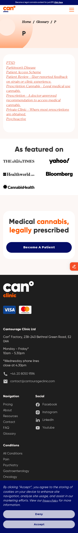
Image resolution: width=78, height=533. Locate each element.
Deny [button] (39, 513)
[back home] (19, 290)
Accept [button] (39, 524)
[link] (26, 22)
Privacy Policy (50, 500)
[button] (71, 9)
